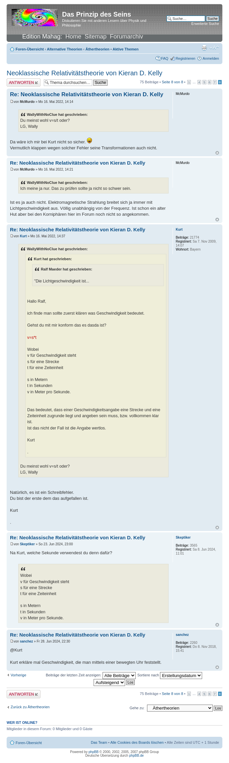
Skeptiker (27, 544)
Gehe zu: (136, 708)
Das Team (99, 742)
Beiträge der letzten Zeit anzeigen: (91, 675)
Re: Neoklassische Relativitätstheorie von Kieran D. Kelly (86, 94)
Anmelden (210, 58)
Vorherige (18, 675)
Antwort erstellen (23, 82)
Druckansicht (204, 48)
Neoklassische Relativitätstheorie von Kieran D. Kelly (84, 73)
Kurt (23, 236)
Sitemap (96, 36)
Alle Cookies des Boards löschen (137, 742)
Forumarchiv (126, 36)
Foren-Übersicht (30, 49)
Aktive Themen (125, 49)
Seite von (172, 82)
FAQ (164, 58)
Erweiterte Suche (205, 24)
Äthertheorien (98, 49)
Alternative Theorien (64, 49)
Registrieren (185, 58)
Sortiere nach (169, 675)
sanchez (26, 641)
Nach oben (217, 153)
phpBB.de (136, 755)
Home (73, 36)
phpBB (94, 752)
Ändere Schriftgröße (214, 48)
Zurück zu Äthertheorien (30, 707)
